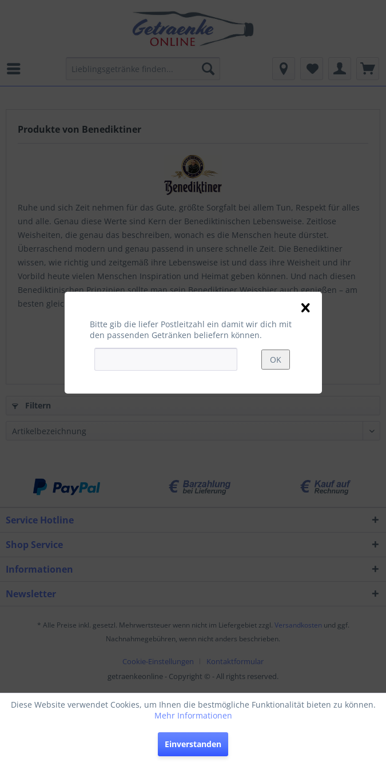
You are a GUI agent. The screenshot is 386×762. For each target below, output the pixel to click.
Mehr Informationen (193, 715)
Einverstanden (193, 744)
